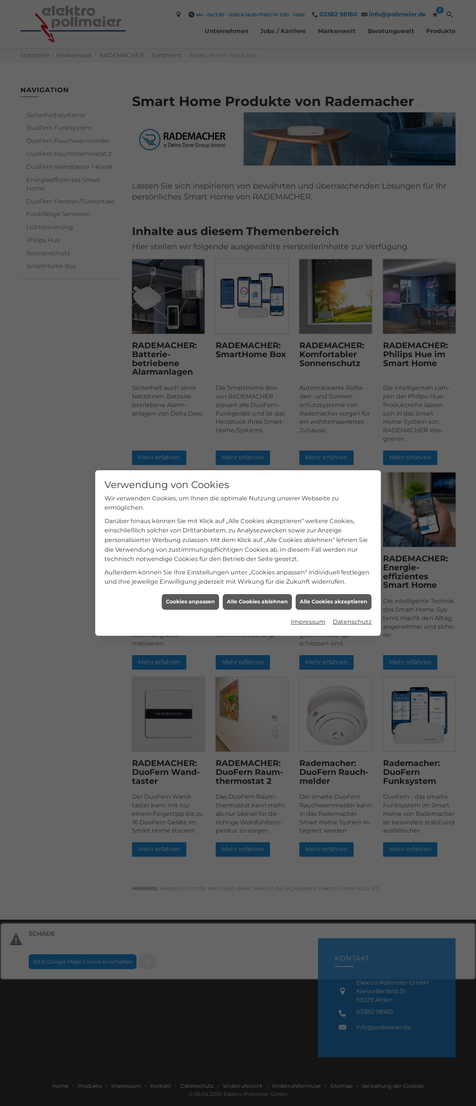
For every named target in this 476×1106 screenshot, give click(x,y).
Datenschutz (352, 621)
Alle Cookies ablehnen (257, 601)
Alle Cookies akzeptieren (333, 601)
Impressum (308, 621)
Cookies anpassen (190, 601)
